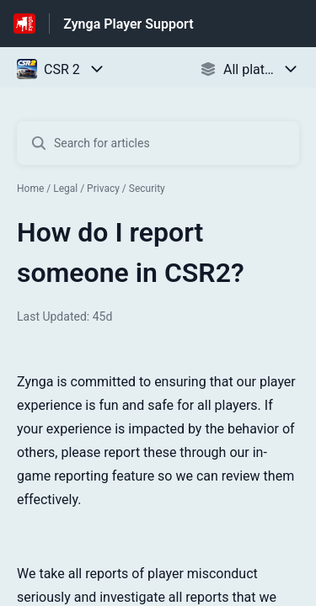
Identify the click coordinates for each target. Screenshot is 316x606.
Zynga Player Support (128, 24)
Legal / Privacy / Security (109, 188)
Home (30, 188)
